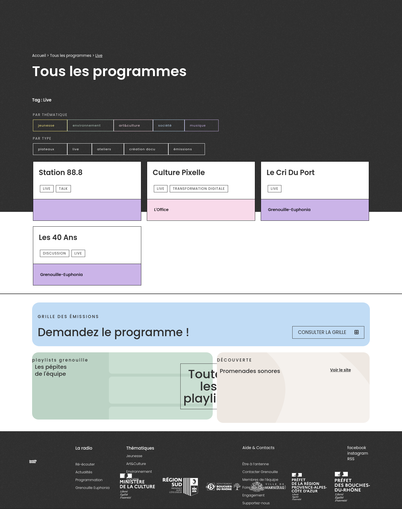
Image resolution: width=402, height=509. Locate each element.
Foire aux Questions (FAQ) (264, 487)
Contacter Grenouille (260, 471)
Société (132, 479)
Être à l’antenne (255, 464)
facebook (356, 447)
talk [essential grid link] (63, 188)
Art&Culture (136, 463)
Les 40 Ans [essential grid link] (58, 238)
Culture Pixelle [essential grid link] (179, 173)
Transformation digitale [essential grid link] (199, 188)
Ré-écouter (85, 464)
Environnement (139, 471)
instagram (357, 453)
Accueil (39, 55)
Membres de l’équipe (260, 479)
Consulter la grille (328, 332)
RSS (350, 459)
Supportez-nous (256, 503)
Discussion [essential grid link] (54, 253)
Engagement (253, 495)
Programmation (88, 480)
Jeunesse (134, 456)
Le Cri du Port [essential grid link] (291, 173)
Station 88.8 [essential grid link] (61, 173)
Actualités (83, 472)
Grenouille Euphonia (92, 487)
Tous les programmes (70, 55)
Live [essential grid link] (47, 188)
